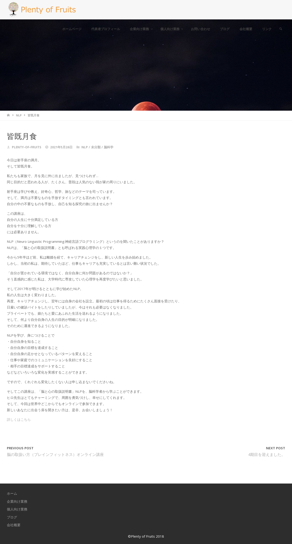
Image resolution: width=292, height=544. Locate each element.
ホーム (12, 493)
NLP (19, 115)
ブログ (12, 517)
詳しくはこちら (19, 419)
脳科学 (108, 147)
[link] (281, 29)
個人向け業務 (17, 509)
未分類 (96, 147)
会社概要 (14, 525)
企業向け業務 (17, 501)
